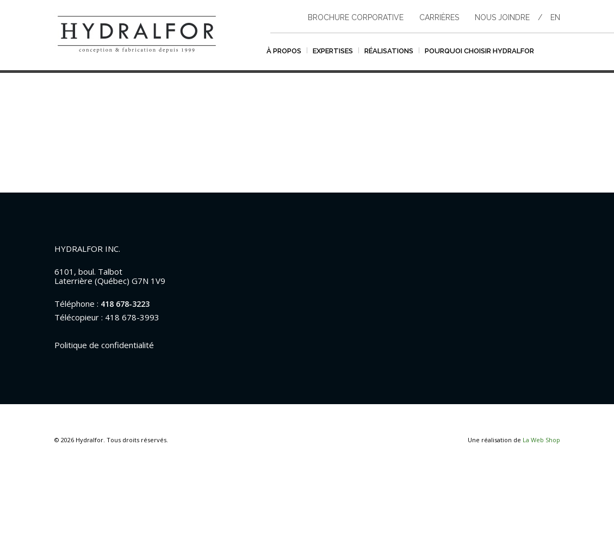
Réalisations (388, 51)
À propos (283, 51)
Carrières (439, 17)
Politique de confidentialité (104, 344)
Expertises (333, 51)
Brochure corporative (356, 17)
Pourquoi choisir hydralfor (479, 51)
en (555, 17)
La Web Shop (541, 440)
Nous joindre (502, 17)
